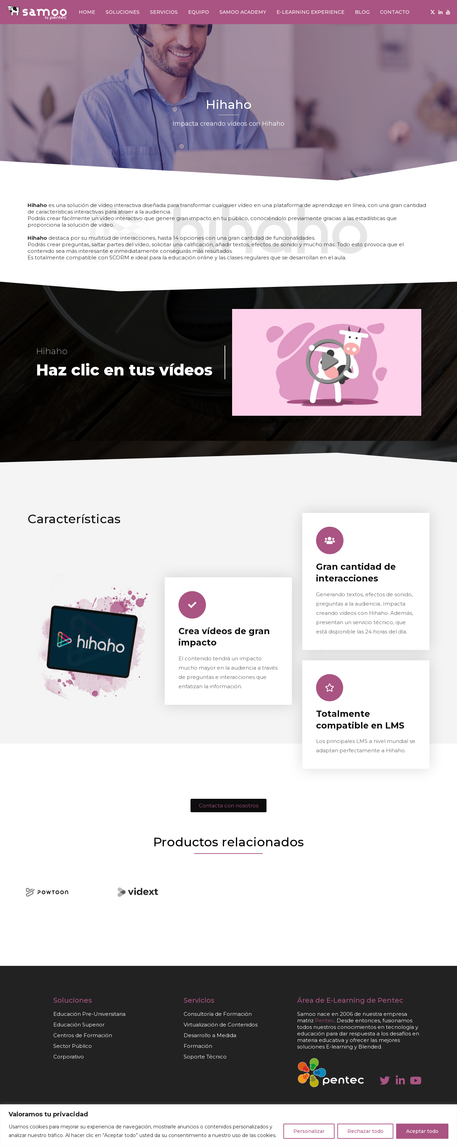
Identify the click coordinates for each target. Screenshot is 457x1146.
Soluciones (123, 12)
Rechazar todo (365, 1131)
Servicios (164, 12)
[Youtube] (448, 12)
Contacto (395, 12)
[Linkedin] (440, 12)
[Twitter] (432, 12)
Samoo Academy (242, 12)
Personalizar (309, 1131)
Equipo (198, 12)
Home (87, 12)
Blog (362, 12)
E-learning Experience (310, 12)
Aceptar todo (422, 1131)
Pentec (390, 1000)
